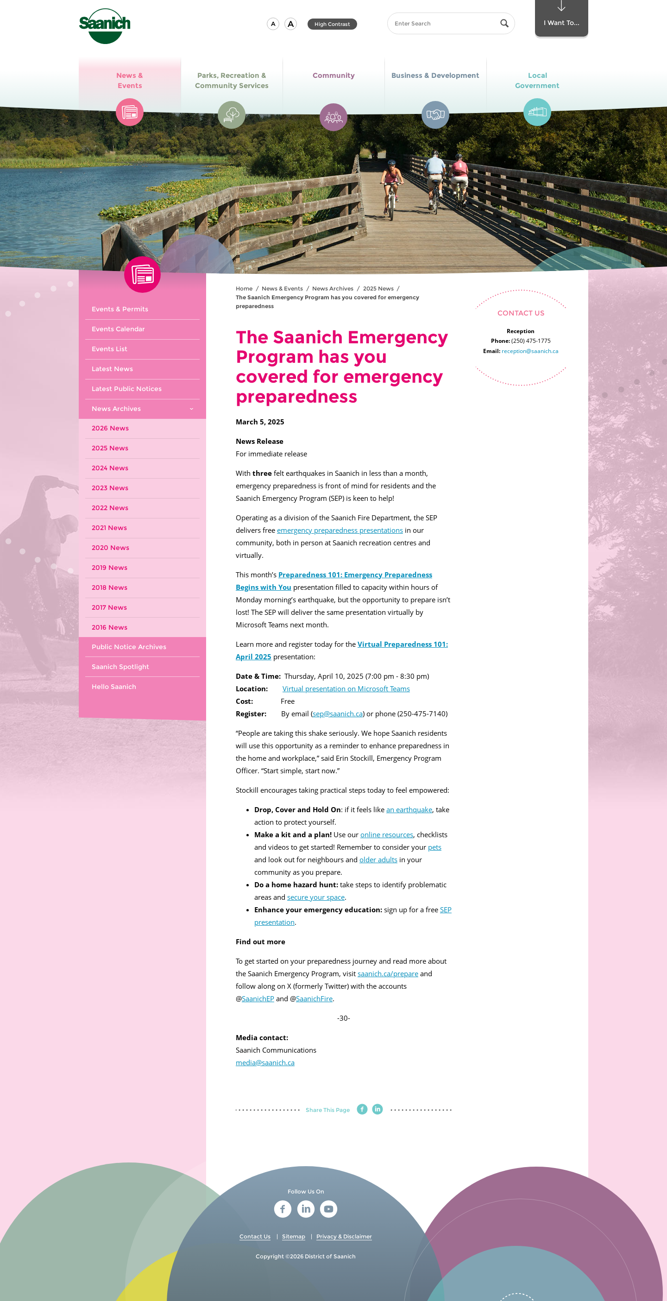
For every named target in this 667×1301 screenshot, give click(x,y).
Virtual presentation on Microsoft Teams (346, 688)
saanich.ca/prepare (388, 973)
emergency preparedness (318, 530)
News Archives (332, 288)
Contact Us (255, 1236)
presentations (381, 530)
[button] (273, 24)
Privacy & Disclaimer (344, 1236)
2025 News (378, 288)
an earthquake (409, 809)
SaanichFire (314, 998)
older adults (378, 859)
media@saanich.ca (265, 1062)
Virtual (370, 644)
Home (244, 288)
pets (434, 847)
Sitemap (293, 1236)
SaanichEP (258, 998)
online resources (386, 834)
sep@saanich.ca (338, 713)
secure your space (316, 897)
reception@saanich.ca (530, 351)
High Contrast (332, 24)
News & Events (282, 288)
